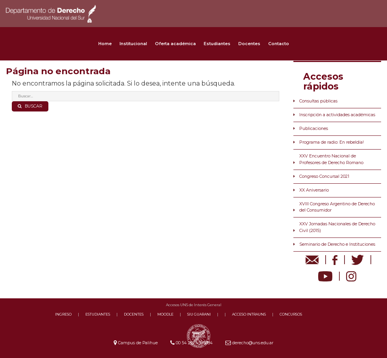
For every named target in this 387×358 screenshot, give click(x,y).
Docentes (249, 43)
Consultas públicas (318, 101)
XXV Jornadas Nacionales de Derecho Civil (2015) (337, 227)
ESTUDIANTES (97, 314)
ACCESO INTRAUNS (249, 314)
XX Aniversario (314, 190)
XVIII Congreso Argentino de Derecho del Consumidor (337, 207)
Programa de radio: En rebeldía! (331, 142)
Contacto (278, 43)
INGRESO (63, 314)
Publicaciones (313, 128)
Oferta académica (175, 43)
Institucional (133, 43)
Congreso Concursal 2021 (324, 176)
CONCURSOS (291, 314)
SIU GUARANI (199, 314)
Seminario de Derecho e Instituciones (337, 244)
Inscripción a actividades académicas (337, 114)
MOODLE (165, 314)
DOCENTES (134, 314)
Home (105, 43)
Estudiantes (217, 43)
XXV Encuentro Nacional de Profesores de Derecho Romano (331, 159)
